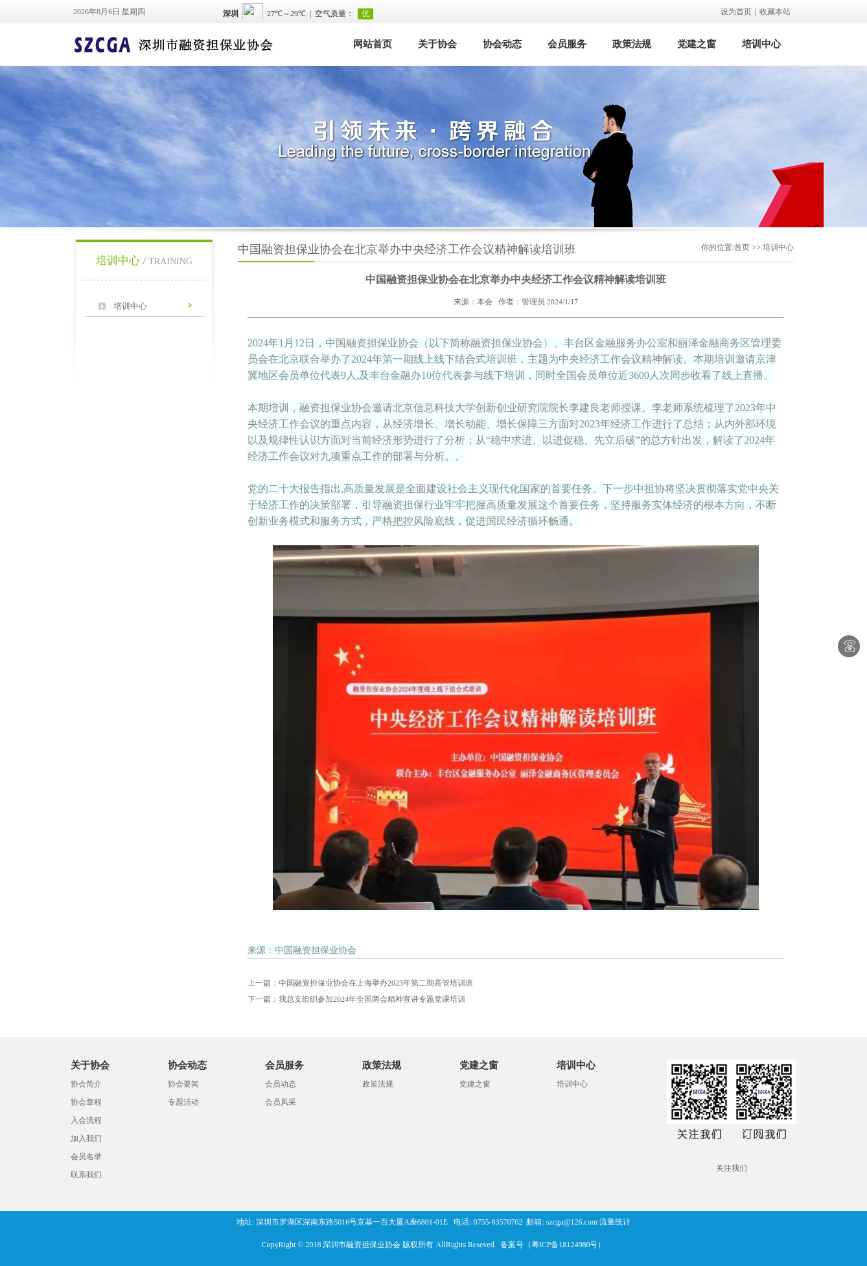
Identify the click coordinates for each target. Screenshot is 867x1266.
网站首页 (372, 44)
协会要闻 (183, 1084)
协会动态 (502, 44)
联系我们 (86, 1174)
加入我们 (86, 1138)
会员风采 (280, 1102)
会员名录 (86, 1156)
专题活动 (183, 1102)
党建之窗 (696, 44)
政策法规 (631, 44)
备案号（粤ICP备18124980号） (553, 1244)
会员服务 (567, 44)
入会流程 (86, 1120)
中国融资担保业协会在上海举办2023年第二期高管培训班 (360, 983)
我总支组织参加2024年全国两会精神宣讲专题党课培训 (356, 999)
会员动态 (280, 1084)
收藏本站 (775, 11)
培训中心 (761, 44)
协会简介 (86, 1084)
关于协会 (437, 44)
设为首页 (736, 11)
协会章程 (86, 1102)
